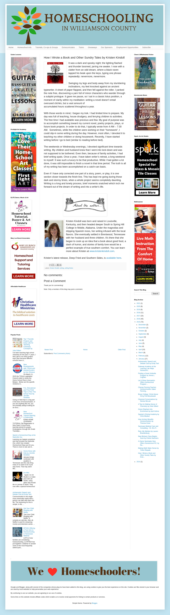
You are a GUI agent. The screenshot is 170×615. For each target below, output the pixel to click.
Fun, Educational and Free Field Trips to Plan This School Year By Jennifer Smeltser (30, 392)
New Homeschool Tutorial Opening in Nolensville (29, 414)
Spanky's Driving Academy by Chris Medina (148, 415)
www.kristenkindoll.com (102, 251)
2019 (139, 309)
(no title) (26, 473)
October (142, 331)
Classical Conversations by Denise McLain (147, 400)
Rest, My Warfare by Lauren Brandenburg (148, 432)
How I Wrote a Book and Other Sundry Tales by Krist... (147, 455)
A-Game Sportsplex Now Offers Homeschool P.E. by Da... (148, 443)
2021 (139, 303)
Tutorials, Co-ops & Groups (46, 47)
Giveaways (92, 47)
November (142, 328)
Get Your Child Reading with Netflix (29, 510)
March (141, 352)
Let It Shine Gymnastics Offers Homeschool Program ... (146, 382)
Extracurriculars (68, 47)
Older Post (122, 350)
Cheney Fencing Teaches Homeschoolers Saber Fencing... (147, 389)
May (140, 346)
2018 (139, 313)
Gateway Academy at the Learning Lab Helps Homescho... (147, 368)
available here (113, 258)
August (141, 337)
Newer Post (48, 350)
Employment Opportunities (127, 47)
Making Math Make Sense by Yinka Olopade (148, 449)
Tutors (81, 47)
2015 (139, 322)
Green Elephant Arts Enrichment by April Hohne (148, 410)
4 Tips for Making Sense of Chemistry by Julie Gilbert (148, 405)
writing (62, 268)
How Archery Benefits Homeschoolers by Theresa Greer (145, 421)
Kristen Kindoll (54, 268)
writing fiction (69, 268)
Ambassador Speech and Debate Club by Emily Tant (22, 493)
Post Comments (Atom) (62, 353)
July (140, 340)
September (143, 334)
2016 (139, 319)
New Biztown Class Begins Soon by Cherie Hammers (148, 437)
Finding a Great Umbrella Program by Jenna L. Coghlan (147, 375)
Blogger (94, 603)
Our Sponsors (106, 47)
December (142, 325)
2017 (139, 316)
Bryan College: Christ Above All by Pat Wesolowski (148, 395)
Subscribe (146, 47)
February (142, 356)
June (140, 343)
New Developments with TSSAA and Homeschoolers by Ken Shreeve (29, 368)
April (140, 349)
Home (10, 47)
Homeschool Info (24, 47)
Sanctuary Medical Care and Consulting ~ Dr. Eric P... (148, 427)
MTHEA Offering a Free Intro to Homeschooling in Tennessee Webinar (29, 532)
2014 (139, 462)
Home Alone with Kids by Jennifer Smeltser (29, 453)
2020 (139, 306)
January (142, 359)
